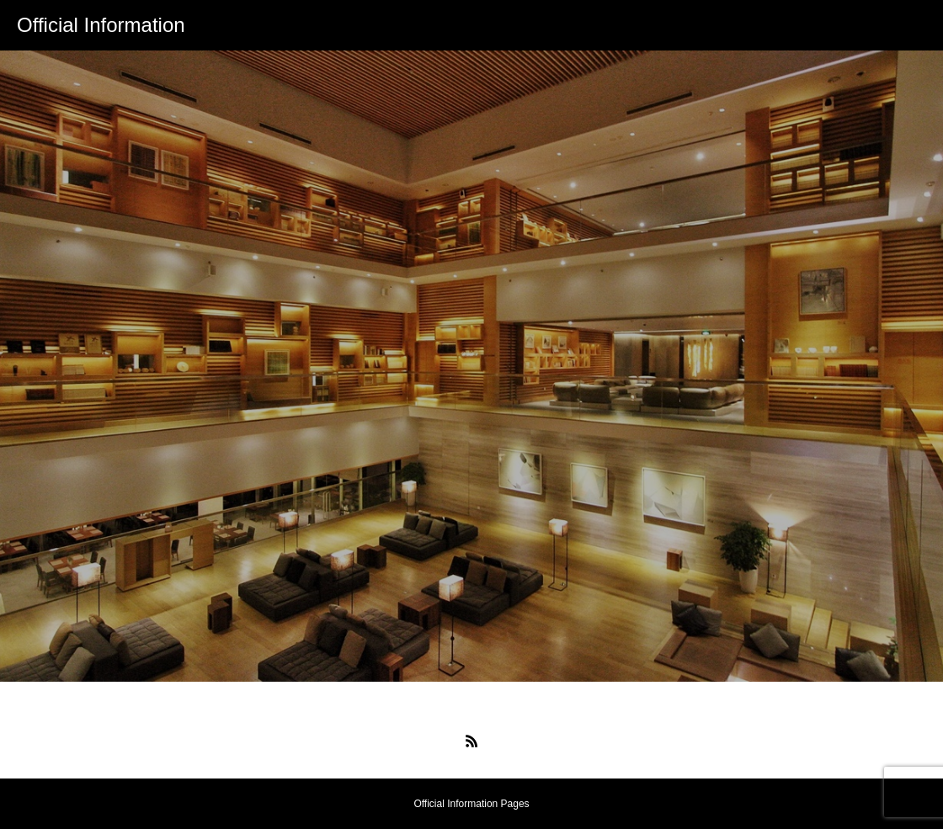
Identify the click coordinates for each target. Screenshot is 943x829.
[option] (471, 366)
